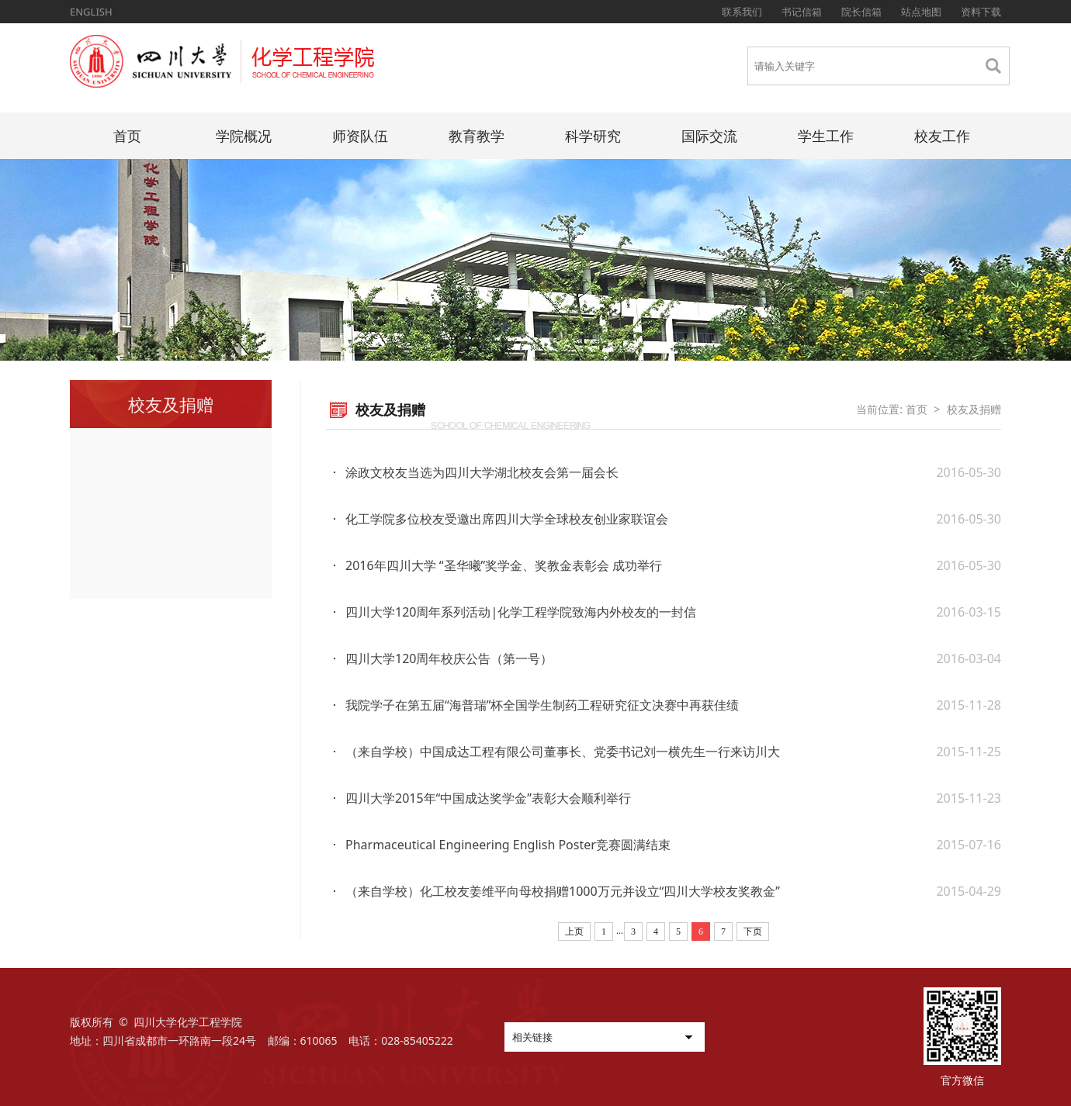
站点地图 (921, 12)
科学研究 (593, 135)
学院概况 (244, 135)
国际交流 (709, 135)
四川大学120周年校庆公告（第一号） (449, 658)
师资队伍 (360, 135)
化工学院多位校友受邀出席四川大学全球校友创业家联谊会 (506, 518)
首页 (127, 135)
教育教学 (476, 135)
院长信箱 (861, 12)
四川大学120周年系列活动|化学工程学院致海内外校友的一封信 (520, 611)
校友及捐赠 (974, 409)
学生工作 (826, 135)
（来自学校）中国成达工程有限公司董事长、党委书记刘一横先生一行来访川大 (562, 751)
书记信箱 (802, 12)
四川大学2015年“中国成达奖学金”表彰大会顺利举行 (488, 798)
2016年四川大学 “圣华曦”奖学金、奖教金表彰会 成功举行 (503, 565)
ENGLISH (91, 12)
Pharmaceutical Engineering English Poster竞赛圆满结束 (508, 844)
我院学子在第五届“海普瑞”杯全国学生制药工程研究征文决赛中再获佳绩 (542, 705)
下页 (752, 931)
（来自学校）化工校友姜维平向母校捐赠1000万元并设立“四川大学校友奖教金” (562, 891)
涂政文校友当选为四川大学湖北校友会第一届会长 (482, 472)
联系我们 (742, 12)
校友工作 (942, 135)
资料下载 (981, 12)
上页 (574, 931)
